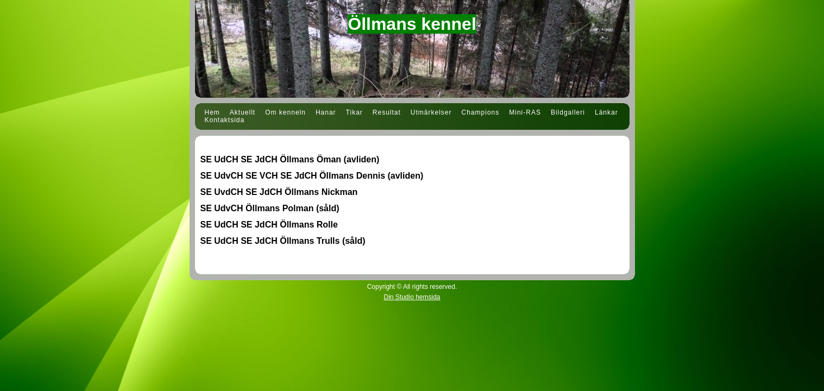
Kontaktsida (225, 120)
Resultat (387, 112)
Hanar (326, 112)
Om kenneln (285, 112)
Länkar (606, 112)
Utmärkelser (431, 112)
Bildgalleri (568, 112)
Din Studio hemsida (411, 297)
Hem (212, 112)
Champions (481, 112)
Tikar (354, 112)
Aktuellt (242, 112)
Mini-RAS (525, 112)
